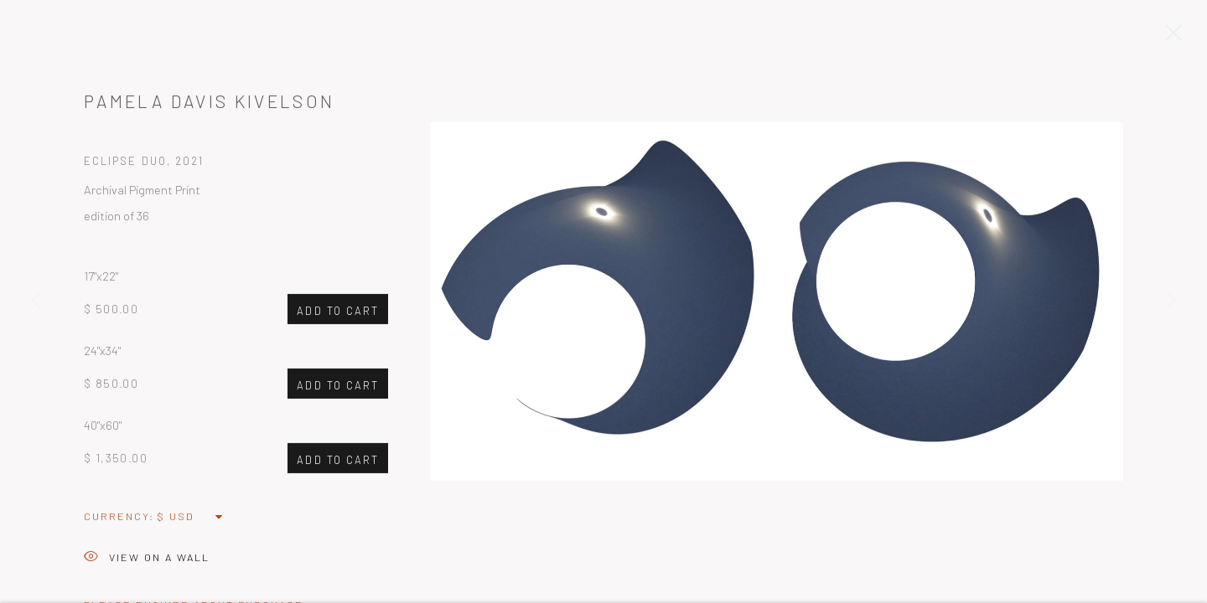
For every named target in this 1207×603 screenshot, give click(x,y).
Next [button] (1171, 301)
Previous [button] (36, 301)
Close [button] (1169, 37)
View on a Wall (147, 561)
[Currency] (191, 519)
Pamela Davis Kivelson (209, 104)
